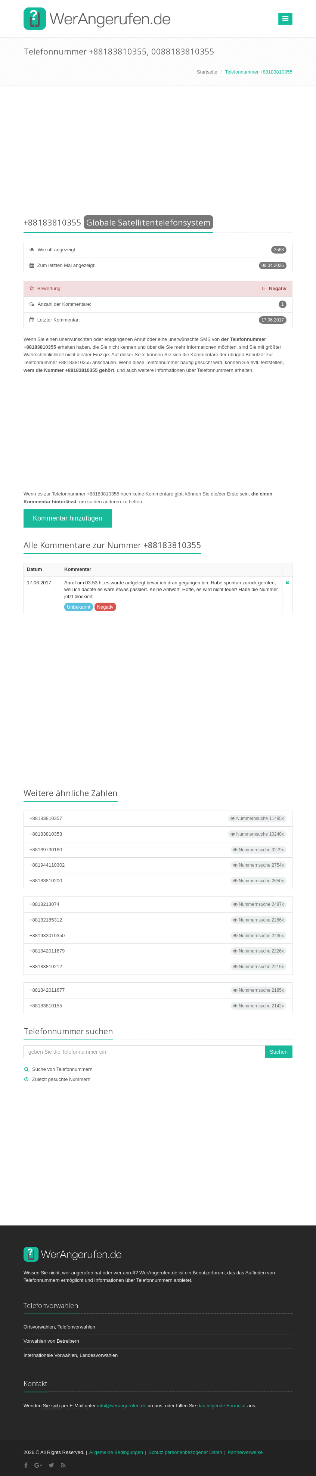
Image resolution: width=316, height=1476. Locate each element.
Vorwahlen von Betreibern (51, 1341)
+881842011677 (158, 990)
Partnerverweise (245, 1452)
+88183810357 (158, 818)
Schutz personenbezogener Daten (185, 1452)
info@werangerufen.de (121, 1405)
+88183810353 (158, 834)
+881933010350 (158, 935)
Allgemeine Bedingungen (116, 1452)
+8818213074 (158, 904)
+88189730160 (158, 850)
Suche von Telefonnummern (62, 1069)
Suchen (279, 1052)
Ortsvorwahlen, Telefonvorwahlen (59, 1327)
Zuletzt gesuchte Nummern (61, 1079)
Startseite (207, 72)
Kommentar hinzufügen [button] (67, 518)
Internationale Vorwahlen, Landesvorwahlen (71, 1355)
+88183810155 (158, 1006)
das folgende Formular (221, 1405)
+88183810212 (158, 966)
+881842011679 (158, 951)
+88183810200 (158, 881)
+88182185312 (158, 920)
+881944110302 (158, 865)
